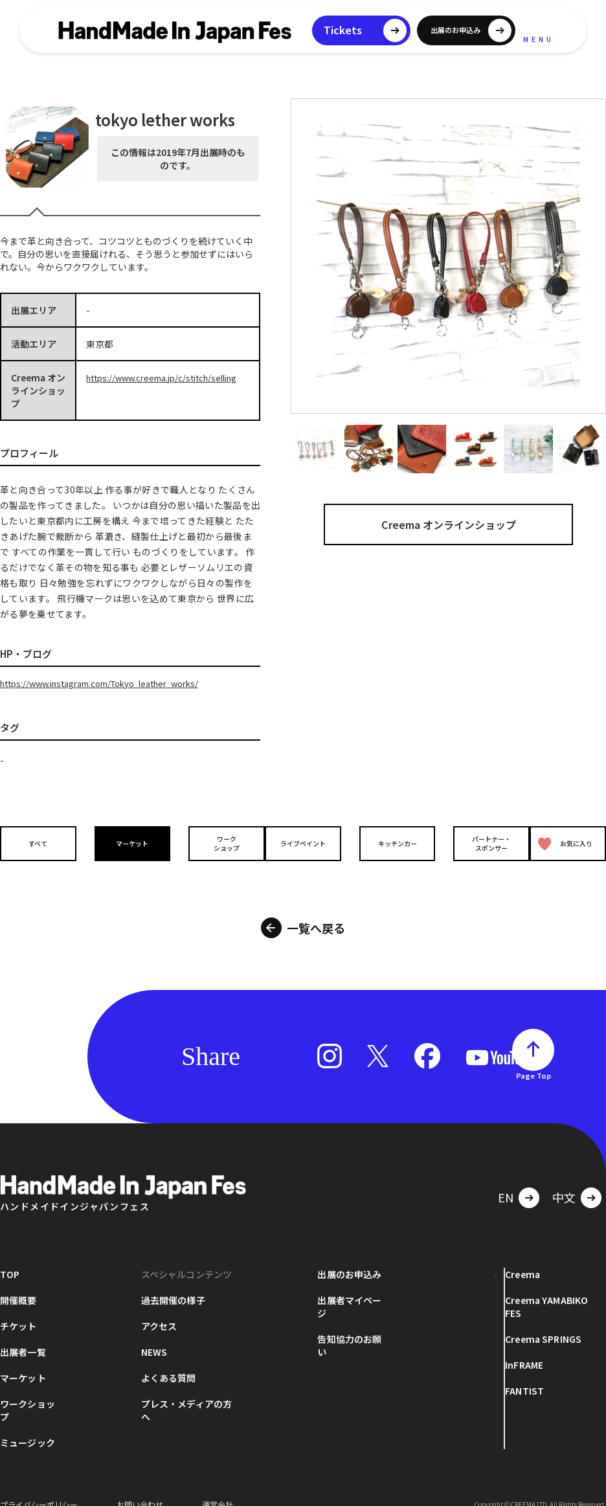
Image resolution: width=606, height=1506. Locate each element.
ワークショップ (214, 842)
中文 (564, 1179)
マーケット (126, 842)
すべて (39, 842)
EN (505, 1179)
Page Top (533, 1057)
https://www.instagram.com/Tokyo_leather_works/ (112, 683)
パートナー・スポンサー (479, 842)
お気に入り (565, 843)
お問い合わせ (140, 1486)
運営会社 (217, 1486)
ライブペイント (303, 842)
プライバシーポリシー (39, 1486)
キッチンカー (391, 842)
